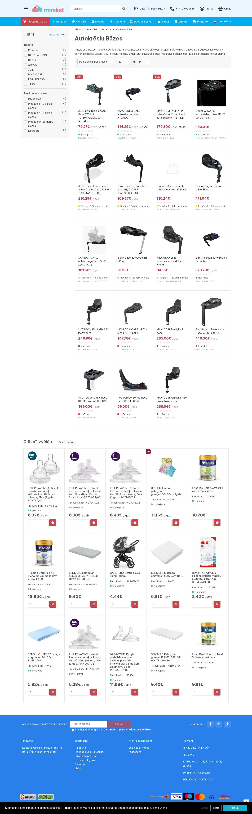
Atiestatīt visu (57, 34)
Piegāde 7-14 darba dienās (40, 114)
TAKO (31, 84)
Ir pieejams (34, 98)
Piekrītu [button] (235, 807)
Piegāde (200, 21)
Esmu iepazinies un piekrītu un (111, 730)
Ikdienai (98, 21)
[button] (222, 21)
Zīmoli (163, 21)
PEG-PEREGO (36, 79)
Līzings (181, 21)
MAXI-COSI (35, 74)
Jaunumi (117, 21)
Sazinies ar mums (139, 747)
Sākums (79, 29)
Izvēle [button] (215, 807)
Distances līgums (85, 760)
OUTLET (79, 21)
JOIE (31, 69)
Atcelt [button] (203, 807)
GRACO (32, 64)
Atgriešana (135, 751)
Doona (32, 60)
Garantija (80, 764)
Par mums (81, 747)
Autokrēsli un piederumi (99, 29)
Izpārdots (33, 130)
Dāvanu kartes (141, 21)
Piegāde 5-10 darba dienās (40, 105)
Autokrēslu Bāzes (125, 29)
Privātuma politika (85, 756)
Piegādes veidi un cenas (89, 751)
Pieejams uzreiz (35, 21)
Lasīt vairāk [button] (160, 807)
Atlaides (60, 21)
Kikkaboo (33, 50)
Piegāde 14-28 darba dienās (40, 123)
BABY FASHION (37, 55)
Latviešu (221, 21)
